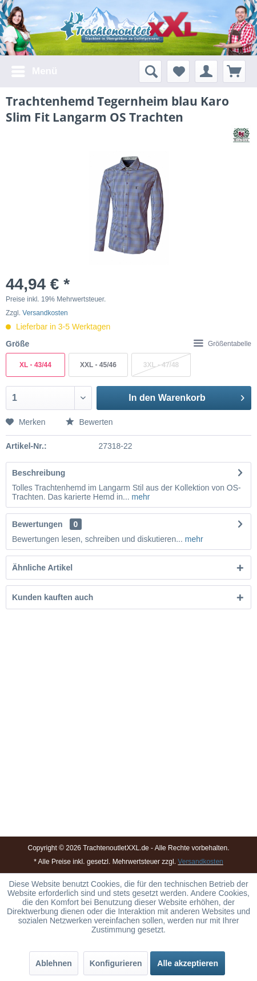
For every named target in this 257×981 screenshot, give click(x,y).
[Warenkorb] (234, 71)
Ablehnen (53, 963)
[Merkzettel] (178, 71)
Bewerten (89, 422)
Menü (34, 69)
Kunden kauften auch (52, 597)
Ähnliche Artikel (42, 567)
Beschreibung (38, 472)
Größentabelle (222, 344)
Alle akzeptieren (187, 963)
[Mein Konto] (206, 71)
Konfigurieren (116, 963)
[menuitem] (34, 71)
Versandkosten (44, 313)
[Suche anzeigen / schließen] (150, 71)
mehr (140, 496)
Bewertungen (37, 524)
